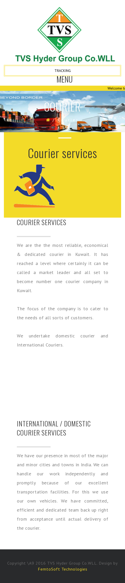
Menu (65, 81)
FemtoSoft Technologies (62, 569)
